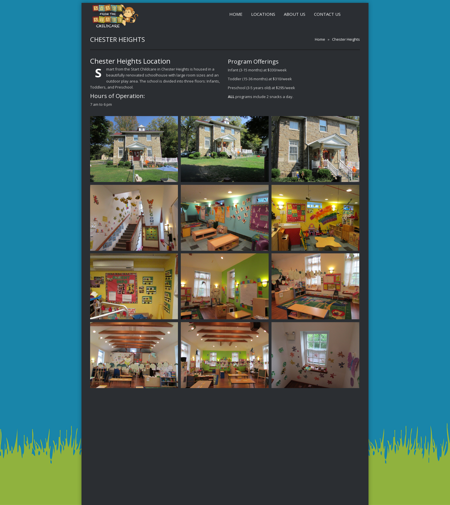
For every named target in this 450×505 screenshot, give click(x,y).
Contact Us (327, 14)
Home (236, 14)
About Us (294, 14)
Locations (263, 14)
